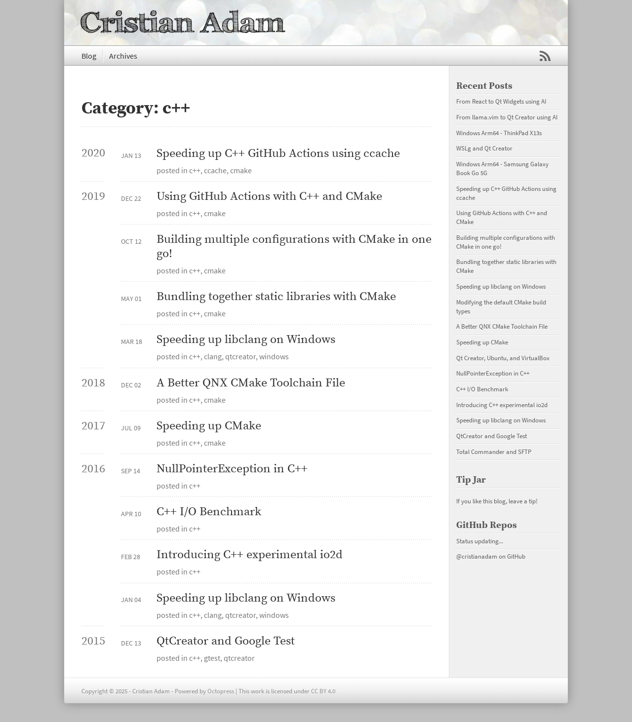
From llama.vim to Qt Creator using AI (506, 117)
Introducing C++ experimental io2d (250, 555)
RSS (545, 56)
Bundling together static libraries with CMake (276, 297)
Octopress (220, 691)
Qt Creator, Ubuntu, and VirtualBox (503, 358)
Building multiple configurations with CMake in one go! (294, 246)
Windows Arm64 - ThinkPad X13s (499, 133)
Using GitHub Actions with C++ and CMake (269, 197)
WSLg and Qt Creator (484, 148)
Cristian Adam (182, 22)
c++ (194, 170)
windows (274, 356)
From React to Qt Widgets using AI (501, 101)
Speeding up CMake (209, 426)
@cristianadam (476, 556)
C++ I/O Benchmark (209, 512)
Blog (88, 56)
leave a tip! (523, 501)
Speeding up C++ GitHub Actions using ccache (278, 154)
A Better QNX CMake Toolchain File (251, 383)
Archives (123, 56)
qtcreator (240, 356)
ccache (215, 170)
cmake (241, 170)
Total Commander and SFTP (493, 452)
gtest (212, 658)
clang (213, 356)
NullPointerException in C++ (232, 469)
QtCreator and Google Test (226, 641)
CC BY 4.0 (323, 691)
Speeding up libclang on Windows (246, 340)
